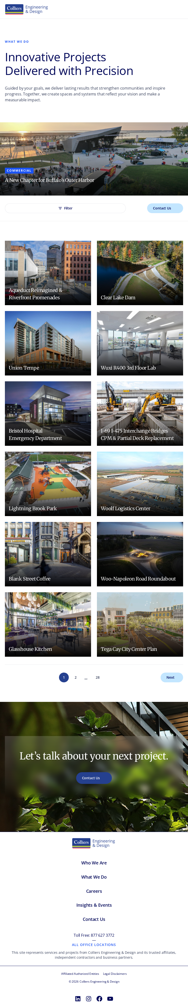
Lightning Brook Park (33, 508)
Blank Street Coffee (29, 579)
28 (98, 677)
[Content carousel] (94, 159)
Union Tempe (24, 368)
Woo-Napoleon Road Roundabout (138, 579)
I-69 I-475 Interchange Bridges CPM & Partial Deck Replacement (137, 434)
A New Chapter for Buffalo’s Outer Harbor (49, 180)
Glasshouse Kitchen (30, 649)
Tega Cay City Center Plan (129, 649)
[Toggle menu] (177, 9)
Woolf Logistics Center (125, 508)
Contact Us (162, 208)
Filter (65, 208)
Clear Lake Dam (118, 297)
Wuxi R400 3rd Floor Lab (128, 368)
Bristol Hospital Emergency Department (35, 434)
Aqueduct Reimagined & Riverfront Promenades (35, 294)
